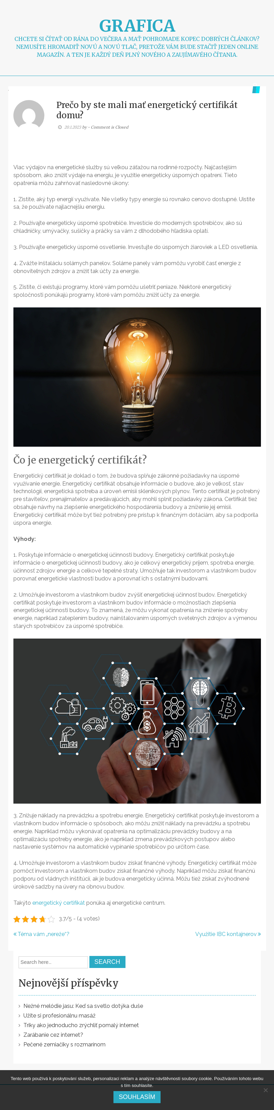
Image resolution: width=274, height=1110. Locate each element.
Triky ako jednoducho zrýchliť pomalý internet (81, 1025)
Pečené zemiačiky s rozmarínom (64, 1044)
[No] (265, 1090)
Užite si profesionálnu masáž (59, 1015)
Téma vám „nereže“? (43, 934)
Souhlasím (137, 1096)
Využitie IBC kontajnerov (226, 934)
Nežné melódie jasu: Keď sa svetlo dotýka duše (83, 1006)
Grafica (137, 25)
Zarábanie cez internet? (53, 1035)
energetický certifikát (58, 903)
